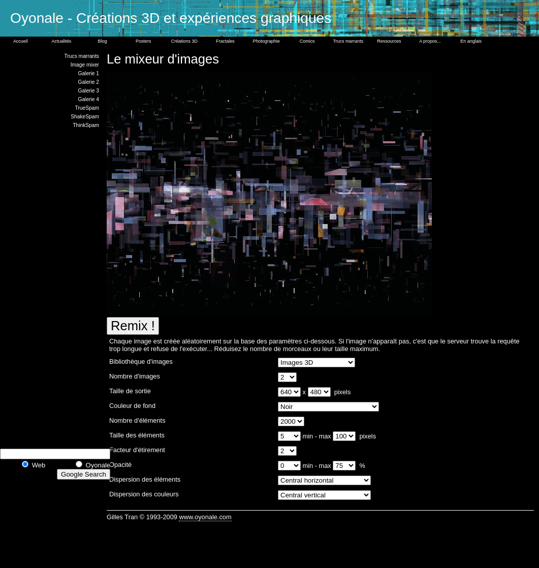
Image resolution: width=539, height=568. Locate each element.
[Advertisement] (61, 287)
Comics (307, 41)
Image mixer (85, 65)
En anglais (471, 41)
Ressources (389, 41)
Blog (102, 41)
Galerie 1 (88, 73)
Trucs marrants (348, 41)
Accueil (20, 41)
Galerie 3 (88, 90)
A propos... (430, 41)
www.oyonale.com (205, 517)
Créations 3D (184, 41)
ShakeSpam (85, 116)
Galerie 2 (88, 82)
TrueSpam (87, 108)
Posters (143, 41)
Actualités (62, 41)
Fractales (225, 41)
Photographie (265, 41)
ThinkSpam (86, 125)
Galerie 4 (88, 99)
